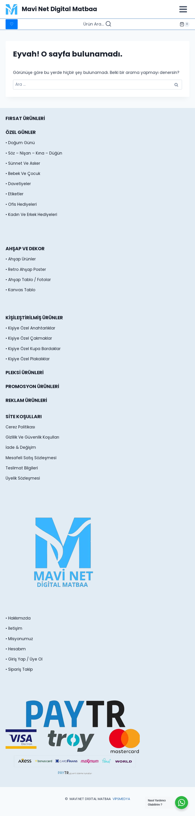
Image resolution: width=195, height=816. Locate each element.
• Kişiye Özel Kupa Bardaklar (33, 348)
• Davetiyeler (18, 184)
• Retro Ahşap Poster (26, 269)
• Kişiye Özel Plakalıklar (28, 359)
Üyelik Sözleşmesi (23, 478)
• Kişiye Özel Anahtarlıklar (30, 328)
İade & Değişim (21, 447)
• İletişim (14, 628)
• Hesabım (16, 649)
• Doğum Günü (20, 142)
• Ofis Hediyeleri (21, 204)
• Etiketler (14, 194)
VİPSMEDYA (121, 799)
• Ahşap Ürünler (21, 259)
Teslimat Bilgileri (22, 468)
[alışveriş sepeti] (184, 24)
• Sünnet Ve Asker (23, 163)
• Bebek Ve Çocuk (23, 173)
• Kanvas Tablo (20, 290)
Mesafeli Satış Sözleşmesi (31, 458)
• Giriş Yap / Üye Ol (24, 659)
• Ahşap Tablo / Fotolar (28, 279)
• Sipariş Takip (19, 669)
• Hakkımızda (18, 618)
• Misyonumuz (19, 639)
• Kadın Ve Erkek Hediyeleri (31, 214)
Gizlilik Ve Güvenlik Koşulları (32, 437)
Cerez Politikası (20, 427)
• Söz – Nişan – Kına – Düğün (34, 153)
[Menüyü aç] (183, 9)
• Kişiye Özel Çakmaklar (29, 338)
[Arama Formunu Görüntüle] (97, 24)
